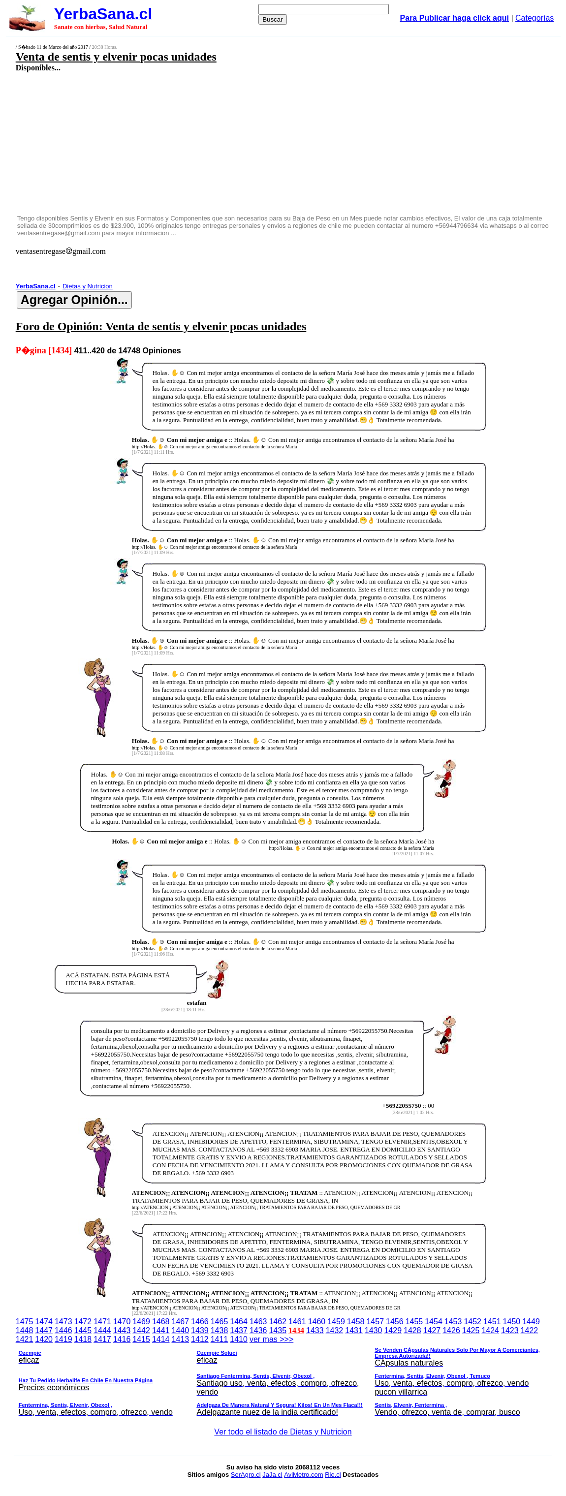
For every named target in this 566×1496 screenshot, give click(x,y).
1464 (239, 1321)
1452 (472, 1321)
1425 (471, 1330)
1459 (336, 1321)
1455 (414, 1321)
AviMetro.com (303, 1474)
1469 (141, 1321)
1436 (258, 1330)
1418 (83, 1339)
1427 (432, 1330)
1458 (356, 1321)
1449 (531, 1321)
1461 (297, 1321)
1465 (219, 1321)
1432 (335, 1330)
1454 (433, 1321)
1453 (453, 1321)
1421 (24, 1339)
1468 (161, 1321)
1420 (44, 1339)
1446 (63, 1330)
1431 (354, 1330)
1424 (490, 1330)
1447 (44, 1330)
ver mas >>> (283, 1377)
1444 (102, 1330)
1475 (24, 1321)
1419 (63, 1339)
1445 (83, 1330)
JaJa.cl (272, 1474)
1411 (219, 1339)
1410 (239, 1339)
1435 (277, 1330)
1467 (180, 1321)
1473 (63, 1321)
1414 (161, 1339)
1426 (451, 1330)
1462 (277, 1321)
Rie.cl (333, 1474)
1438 (219, 1330)
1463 (258, 1321)
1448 (24, 1330)
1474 (44, 1321)
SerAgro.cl (246, 1474)
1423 (510, 1330)
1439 (200, 1330)
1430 (373, 1330)
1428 (412, 1330)
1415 (141, 1339)
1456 (395, 1321)
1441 (161, 1330)
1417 (102, 1339)
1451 (492, 1321)
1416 (122, 1339)
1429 (393, 1330)
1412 (200, 1339)
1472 (83, 1321)
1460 (317, 1321)
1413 (180, 1339)
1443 (122, 1330)
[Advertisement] (234, 143)
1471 (102, 1321)
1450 (512, 1321)
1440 (180, 1330)
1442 (141, 1330)
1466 (200, 1321)
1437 (239, 1330)
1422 (529, 1330)
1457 (375, 1321)
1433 (315, 1330)
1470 (122, 1321)
